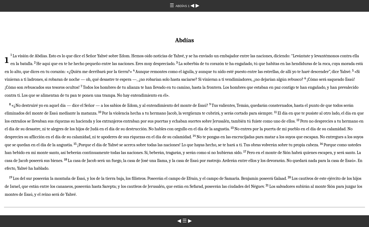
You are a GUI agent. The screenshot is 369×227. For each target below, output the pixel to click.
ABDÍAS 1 (183, 6)
